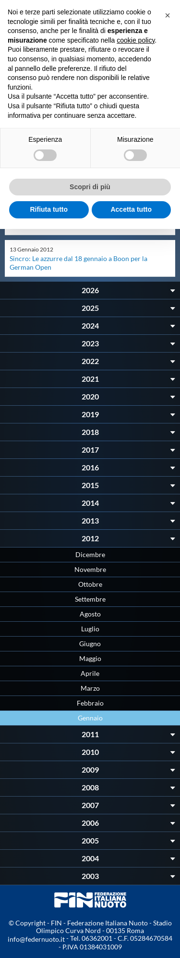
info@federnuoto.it (36, 939)
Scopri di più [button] (90, 187)
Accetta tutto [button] (131, 209)
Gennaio (90, 718)
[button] (167, 15)
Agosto (90, 614)
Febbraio (90, 703)
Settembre (90, 599)
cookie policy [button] (136, 40)
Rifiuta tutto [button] (49, 209)
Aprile (90, 673)
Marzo (90, 688)
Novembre (90, 569)
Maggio (90, 658)
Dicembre (90, 554)
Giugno (90, 643)
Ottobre (90, 584)
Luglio (90, 629)
